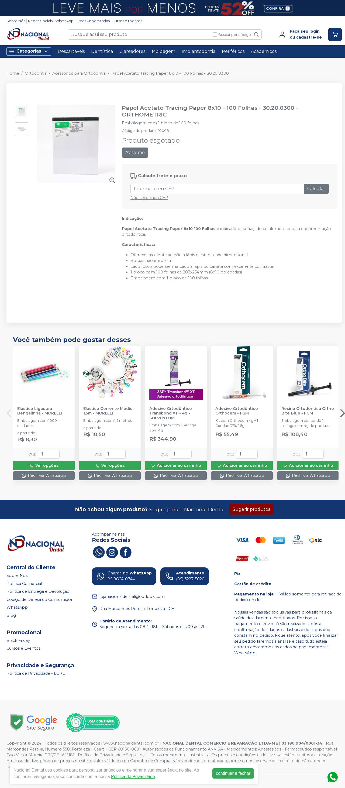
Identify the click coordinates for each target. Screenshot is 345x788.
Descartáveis (71, 51)
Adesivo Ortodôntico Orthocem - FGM (236, 411)
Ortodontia (36, 73)
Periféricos (233, 51)
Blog (11, 615)
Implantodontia (198, 51)
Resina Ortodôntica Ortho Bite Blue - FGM (307, 411)
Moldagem (163, 51)
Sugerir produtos (251, 509)
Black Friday (18, 640)
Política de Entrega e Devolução (38, 591)
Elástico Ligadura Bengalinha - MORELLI (39, 411)
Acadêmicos (264, 51)
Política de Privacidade (133, 776)
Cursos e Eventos (127, 21)
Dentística (102, 51)
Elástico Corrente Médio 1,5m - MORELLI (108, 411)
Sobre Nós (15, 21)
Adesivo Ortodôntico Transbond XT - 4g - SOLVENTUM (170, 413)
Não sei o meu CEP (149, 197)
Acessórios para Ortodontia (79, 73)
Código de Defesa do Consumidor (39, 599)
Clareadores (132, 51)
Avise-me (135, 152)
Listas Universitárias (93, 21)
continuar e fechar (233, 773)
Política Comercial (24, 583)
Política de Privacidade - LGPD (35, 673)
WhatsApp (64, 21)
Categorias (29, 51)
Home (12, 73)
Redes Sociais (40, 21)
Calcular (316, 188)
